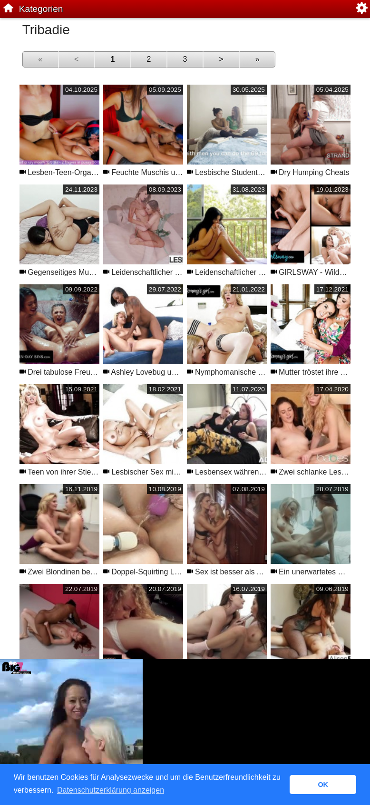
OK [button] (323, 784)
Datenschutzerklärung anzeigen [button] (110, 790)
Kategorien (41, 9)
